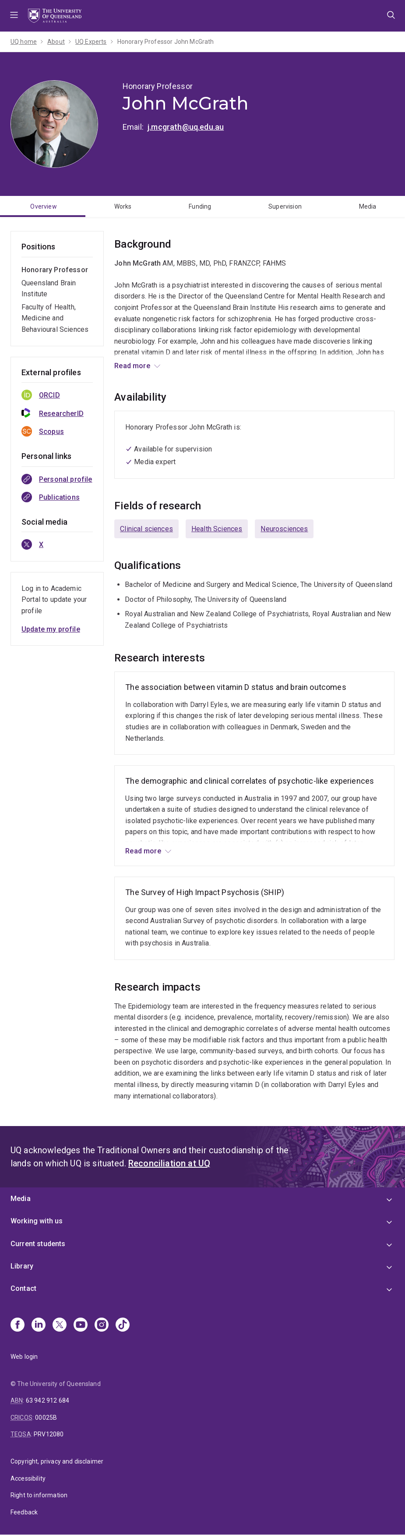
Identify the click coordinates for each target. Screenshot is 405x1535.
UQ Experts (91, 41)
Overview (43, 206)
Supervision (285, 206)
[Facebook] (18, 1325)
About (56, 41)
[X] (60, 1325)
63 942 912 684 (47, 1400)
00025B (46, 1417)
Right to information (39, 1495)
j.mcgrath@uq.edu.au (186, 126)
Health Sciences (216, 529)
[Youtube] (81, 1325)
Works (123, 206)
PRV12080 (48, 1434)
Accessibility (28, 1478)
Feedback (24, 1512)
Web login (24, 1356)
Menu (14, 16)
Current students (38, 1244)
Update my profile (50, 629)
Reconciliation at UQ (169, 1163)
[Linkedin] (39, 1325)
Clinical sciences (146, 529)
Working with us (37, 1221)
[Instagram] (102, 1325)
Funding (200, 206)
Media (21, 1198)
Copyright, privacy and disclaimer (57, 1461)
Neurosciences (284, 529)
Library (22, 1266)
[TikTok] (123, 1325)
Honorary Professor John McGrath (165, 41)
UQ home (24, 41)
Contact (23, 1288)
